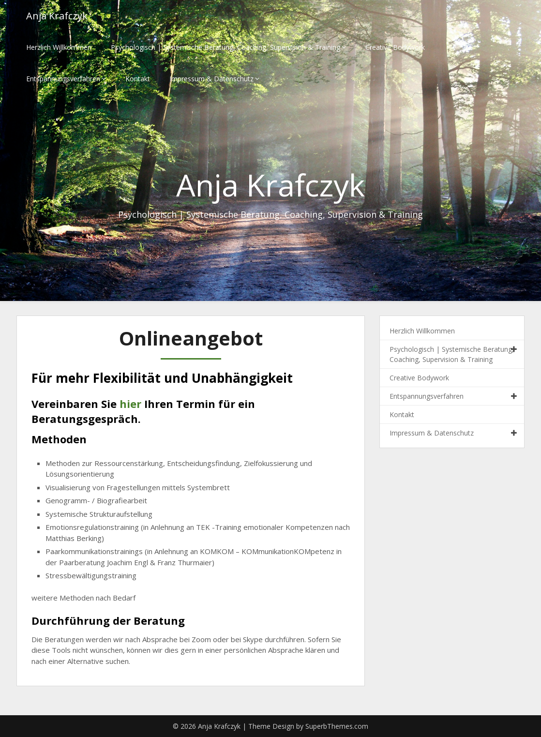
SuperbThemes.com (336, 726)
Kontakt (137, 78)
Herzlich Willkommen (58, 47)
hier (130, 403)
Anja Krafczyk (57, 15)
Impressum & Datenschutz (211, 78)
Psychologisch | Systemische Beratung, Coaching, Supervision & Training (225, 47)
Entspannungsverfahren (63, 78)
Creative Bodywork (395, 47)
